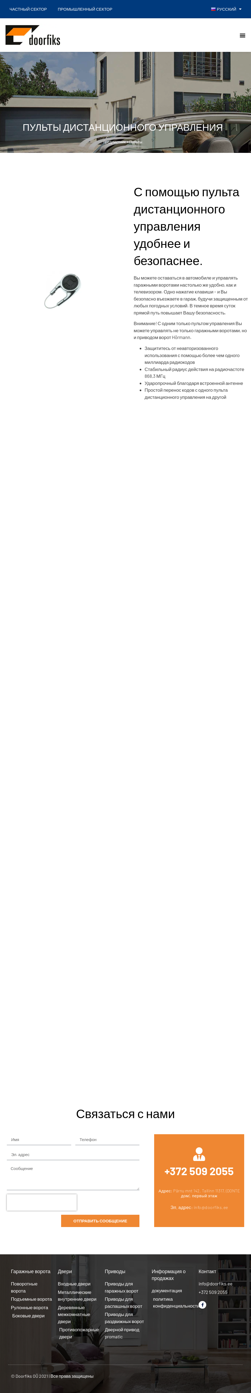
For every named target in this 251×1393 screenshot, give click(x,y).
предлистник (114, 141)
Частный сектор (28, 9)
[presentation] (42, 1202)
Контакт (207, 1271)
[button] (242, 35)
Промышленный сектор (85, 9)
